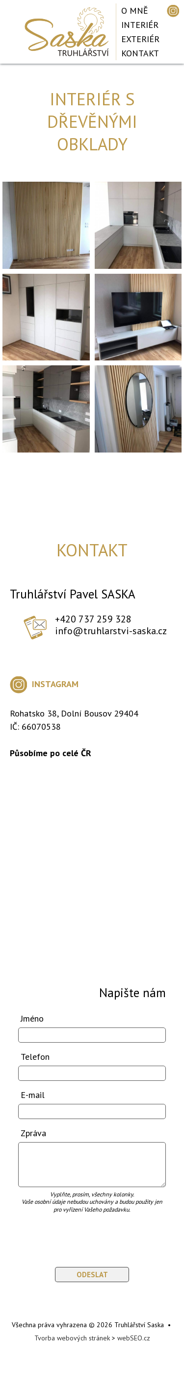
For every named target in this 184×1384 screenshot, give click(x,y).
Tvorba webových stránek (72, 1338)
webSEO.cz (133, 1338)
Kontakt (140, 53)
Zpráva (33, 1133)
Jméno (32, 1018)
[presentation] (75, 1235)
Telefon (35, 1056)
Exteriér (140, 39)
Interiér (139, 24)
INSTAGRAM (44, 684)
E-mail (33, 1094)
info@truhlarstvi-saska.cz (111, 630)
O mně (134, 10)
